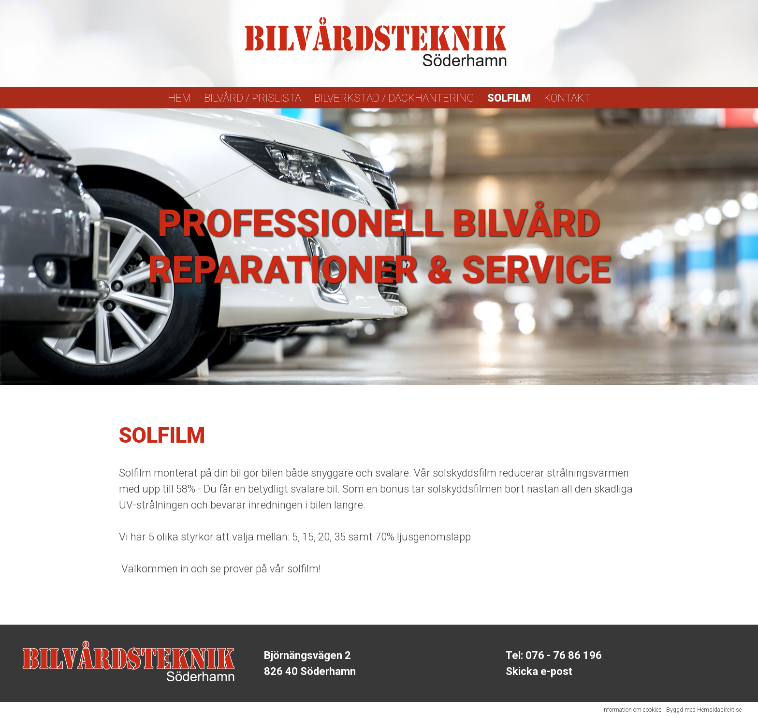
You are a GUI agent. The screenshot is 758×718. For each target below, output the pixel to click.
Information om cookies (632, 709)
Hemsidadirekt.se (719, 709)
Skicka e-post (539, 671)
